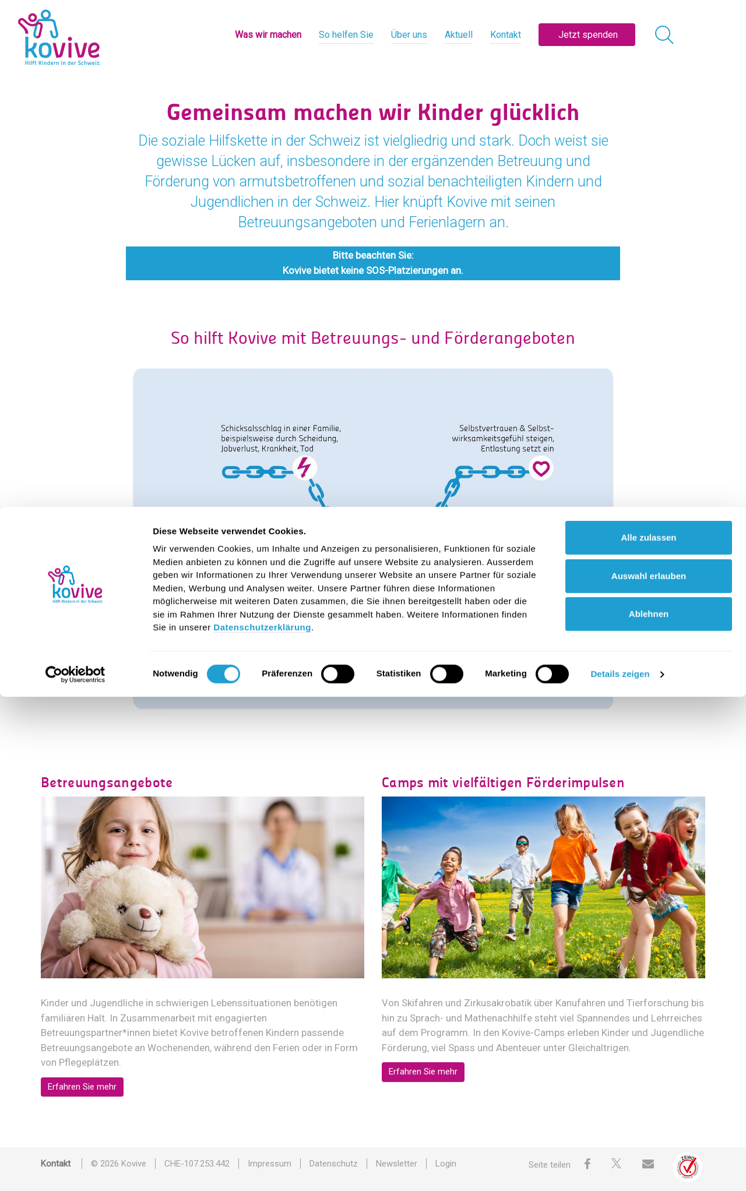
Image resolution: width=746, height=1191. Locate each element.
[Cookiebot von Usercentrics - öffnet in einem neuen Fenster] (75, 1168)
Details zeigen (619, 1168)
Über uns (409, 34)
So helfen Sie (346, 34)
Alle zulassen (648, 1032)
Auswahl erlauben (648, 1069)
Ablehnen (648, 1108)
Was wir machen (268, 34)
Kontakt (505, 34)
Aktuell (459, 34)
